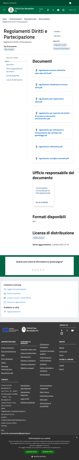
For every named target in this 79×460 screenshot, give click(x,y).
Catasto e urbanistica (28, 364)
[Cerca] (74, 10)
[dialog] (39, 447)
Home (4, 19)
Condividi (58, 31)
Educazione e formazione (44, 345)
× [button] (76, 437)
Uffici (3, 355)
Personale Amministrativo (6, 367)
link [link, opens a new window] (59, 447)
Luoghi (61, 365)
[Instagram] (62, 9)
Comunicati (63, 351)
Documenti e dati (30, 19)
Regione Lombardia (9, 3)
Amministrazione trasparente (46, 387)
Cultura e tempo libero (28, 353)
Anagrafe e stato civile (28, 349)
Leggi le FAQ (25, 398)
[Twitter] (52, 9)
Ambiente (43, 364)
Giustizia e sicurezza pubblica (47, 352)
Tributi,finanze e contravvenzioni (45, 359)
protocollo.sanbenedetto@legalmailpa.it (15, 433)
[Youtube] (57, 9)
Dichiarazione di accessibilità (45, 404)
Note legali (43, 399)
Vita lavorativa (26, 357)
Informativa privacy (46, 396)
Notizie (61, 347)
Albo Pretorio (44, 392)
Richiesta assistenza (28, 402)
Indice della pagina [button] (12, 58)
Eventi (61, 369)
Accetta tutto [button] (31, 452)
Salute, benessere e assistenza (47, 369)
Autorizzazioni (45, 374)
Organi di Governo (7, 347)
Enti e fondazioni (7, 359)
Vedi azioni (58, 36)
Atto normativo (44, 19)
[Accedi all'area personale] (70, 3)
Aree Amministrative (8, 351)
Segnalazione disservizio (25, 393)
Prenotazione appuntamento (26, 387)
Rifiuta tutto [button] (48, 452)
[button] (39, 456)
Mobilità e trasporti (27, 368)
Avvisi (61, 355)
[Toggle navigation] (4, 9)
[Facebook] (47, 9)
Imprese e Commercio (28, 360)
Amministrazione (16, 19)
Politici (3, 362)
